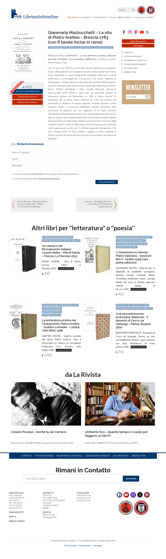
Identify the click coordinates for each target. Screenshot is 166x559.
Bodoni (120, 308)
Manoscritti (100, 17)
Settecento (16, 503)
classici (46, 240)
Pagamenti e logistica (69, 455)
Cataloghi (139, 17)
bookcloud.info (87, 550)
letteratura (56, 237)
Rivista (150, 17)
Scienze (47, 503)
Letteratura (50, 498)
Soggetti (86, 17)
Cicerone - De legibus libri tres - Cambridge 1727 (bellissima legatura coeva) (98, 204)
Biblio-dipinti (124, 17)
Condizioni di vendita (97, 455)
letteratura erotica (51, 315)
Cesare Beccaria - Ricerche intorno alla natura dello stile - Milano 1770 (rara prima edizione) (32, 204)
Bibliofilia (49, 514)
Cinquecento (17, 498)
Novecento (15, 507)
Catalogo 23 (84, 498)
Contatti (26, 455)
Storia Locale (50, 505)
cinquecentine (123, 237)
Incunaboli (15, 495)
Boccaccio (143, 305)
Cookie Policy (85, 545)
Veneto (148, 237)
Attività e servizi (44, 455)
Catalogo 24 (84, 495)
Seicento (14, 500)
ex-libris (120, 240)
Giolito (129, 240)
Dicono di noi (121, 455)
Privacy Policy (70, 545)
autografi (121, 244)
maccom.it (75, 550)
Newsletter (138, 455)
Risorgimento (57, 240)
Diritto (47, 495)
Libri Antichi (73, 17)
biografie (68, 237)
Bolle (112, 17)
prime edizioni (122, 247)
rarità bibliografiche (137, 244)
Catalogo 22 (84, 500)
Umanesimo (140, 240)
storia (45, 237)
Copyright (97, 545)
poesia (68, 240)
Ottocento (15, 505)
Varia (46, 507)
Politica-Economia (54, 500)
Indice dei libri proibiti (52, 308)
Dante (76, 240)
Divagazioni (50, 517)
